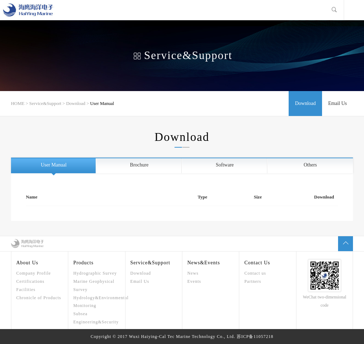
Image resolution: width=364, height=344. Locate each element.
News (192, 273)
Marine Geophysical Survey (93, 285)
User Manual (102, 103)
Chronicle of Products (38, 297)
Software (225, 165)
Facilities (26, 289)
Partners (252, 281)
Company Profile (33, 273)
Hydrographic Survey (95, 273)
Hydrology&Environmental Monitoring (96, 301)
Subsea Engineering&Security (96, 317)
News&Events (203, 262)
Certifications (30, 281)
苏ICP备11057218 (255, 336)
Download (75, 103)
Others (310, 165)
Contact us (255, 273)
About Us (27, 262)
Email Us (337, 103)
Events (194, 281)
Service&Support (45, 103)
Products (83, 262)
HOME (18, 103)
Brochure (139, 165)
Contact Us (257, 262)
